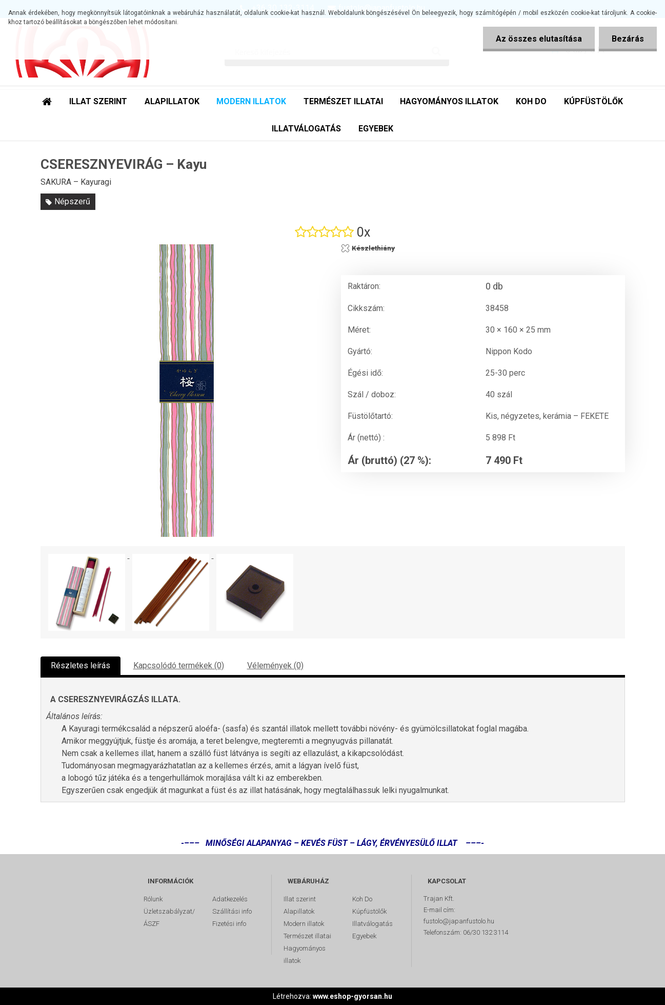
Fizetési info (229, 923)
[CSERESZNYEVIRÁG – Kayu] (187, 390)
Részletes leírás (80, 665)
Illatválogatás (372, 923)
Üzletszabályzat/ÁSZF (169, 917)
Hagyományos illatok (305, 954)
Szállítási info (232, 911)
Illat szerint (300, 899)
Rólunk (153, 899)
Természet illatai (307, 936)
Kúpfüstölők (369, 911)
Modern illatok (304, 923)
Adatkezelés (230, 899)
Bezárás (628, 39)
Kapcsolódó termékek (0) (178, 665)
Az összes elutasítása (539, 39)
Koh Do (362, 899)
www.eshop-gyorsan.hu (352, 996)
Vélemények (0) (275, 665)
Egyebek (364, 936)
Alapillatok (299, 911)
